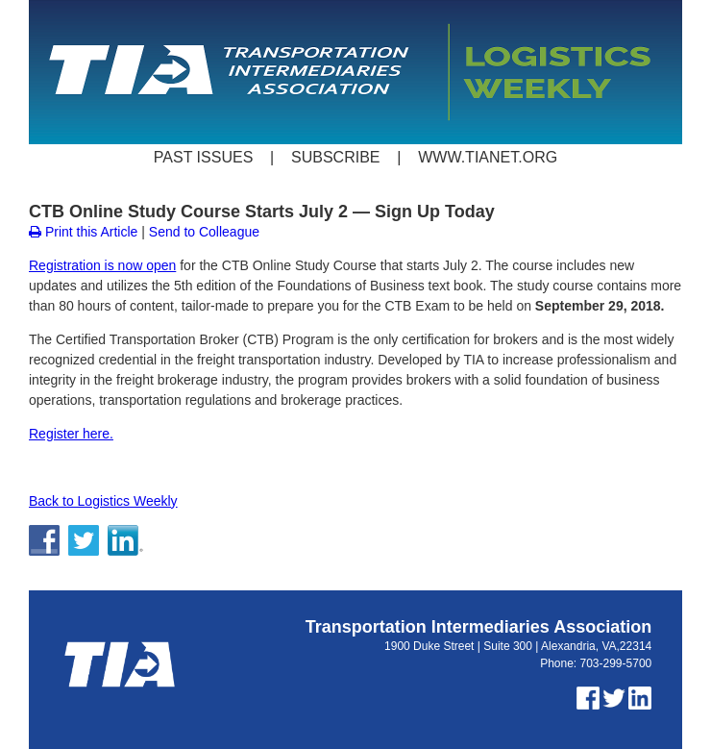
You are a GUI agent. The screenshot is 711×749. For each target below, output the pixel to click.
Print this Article (83, 231)
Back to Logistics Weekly (103, 501)
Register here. (71, 433)
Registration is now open (102, 265)
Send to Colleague (204, 231)
